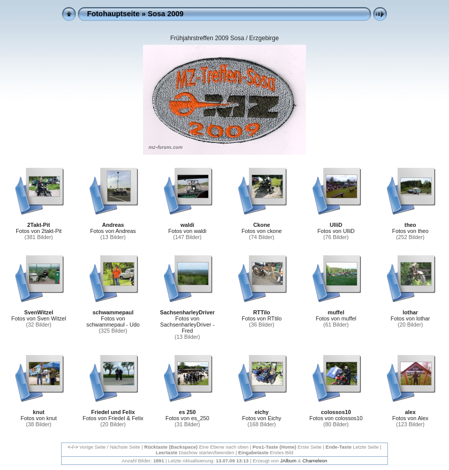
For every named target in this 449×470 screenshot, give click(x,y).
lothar (410, 312)
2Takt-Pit (38, 225)
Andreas (113, 225)
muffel (336, 312)
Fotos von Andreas (113, 231)
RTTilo (261, 312)
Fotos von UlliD (335, 231)
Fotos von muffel (336, 318)
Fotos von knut (39, 418)
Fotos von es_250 (187, 418)
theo (410, 225)
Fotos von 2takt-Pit (39, 231)
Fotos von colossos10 (336, 418)
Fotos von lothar (410, 318)
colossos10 (336, 412)
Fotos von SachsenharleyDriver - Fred (187, 324)
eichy (262, 412)
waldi (187, 225)
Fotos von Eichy (262, 418)
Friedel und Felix (113, 412)
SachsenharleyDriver (187, 312)
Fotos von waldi (187, 231)
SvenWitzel (38, 312)
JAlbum (288, 460)
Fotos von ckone (261, 231)
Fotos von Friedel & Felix (112, 418)
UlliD (336, 225)
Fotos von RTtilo (262, 318)
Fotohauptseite (113, 14)
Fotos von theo (410, 231)
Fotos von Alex (410, 418)
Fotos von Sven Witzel (38, 318)
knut (39, 412)
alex (410, 412)
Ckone (262, 225)
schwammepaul (113, 312)
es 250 (187, 412)
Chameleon (314, 460)
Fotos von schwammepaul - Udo (113, 321)
